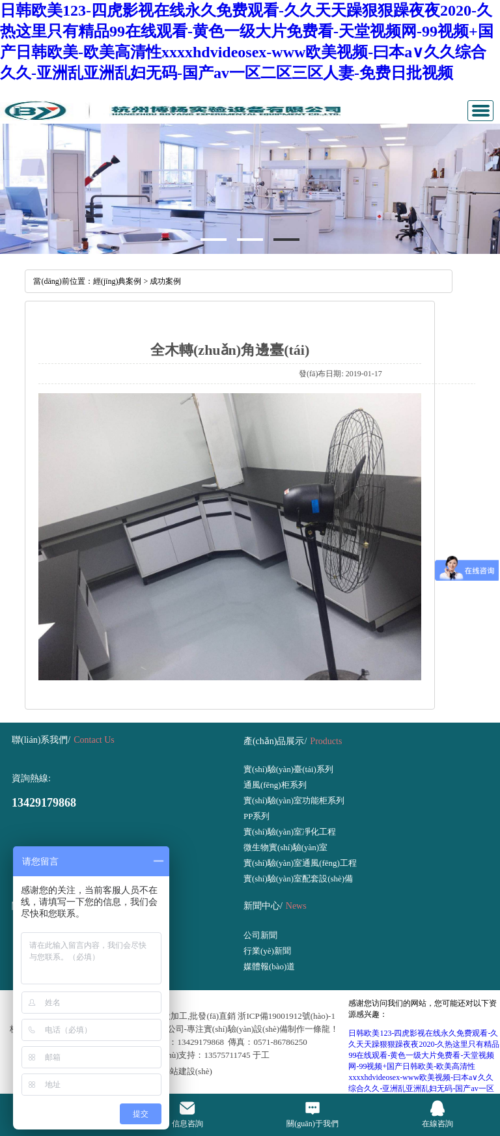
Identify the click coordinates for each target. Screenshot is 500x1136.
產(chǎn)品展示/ (275, 741)
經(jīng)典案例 (117, 281)
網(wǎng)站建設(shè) (174, 1071)
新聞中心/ (263, 906)
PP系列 (256, 816)
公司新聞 (260, 935)
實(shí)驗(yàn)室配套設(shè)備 (298, 878)
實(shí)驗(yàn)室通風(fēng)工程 (300, 863)
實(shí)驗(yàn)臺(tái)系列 (288, 769)
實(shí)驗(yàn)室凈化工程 (289, 832)
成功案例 (165, 281)
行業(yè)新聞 (267, 951)
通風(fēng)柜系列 (275, 785)
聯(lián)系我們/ (41, 740)
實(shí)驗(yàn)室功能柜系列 (293, 800)
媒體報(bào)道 (269, 966)
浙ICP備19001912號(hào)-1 (286, 1016)
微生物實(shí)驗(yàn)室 (285, 847)
